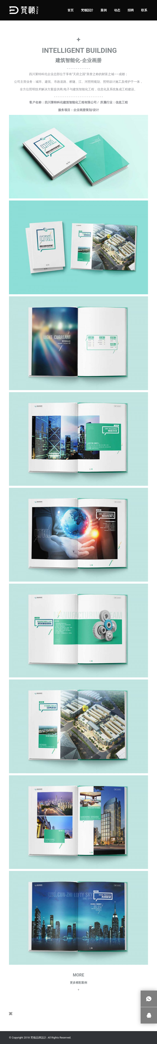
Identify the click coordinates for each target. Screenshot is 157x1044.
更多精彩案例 (78, 982)
